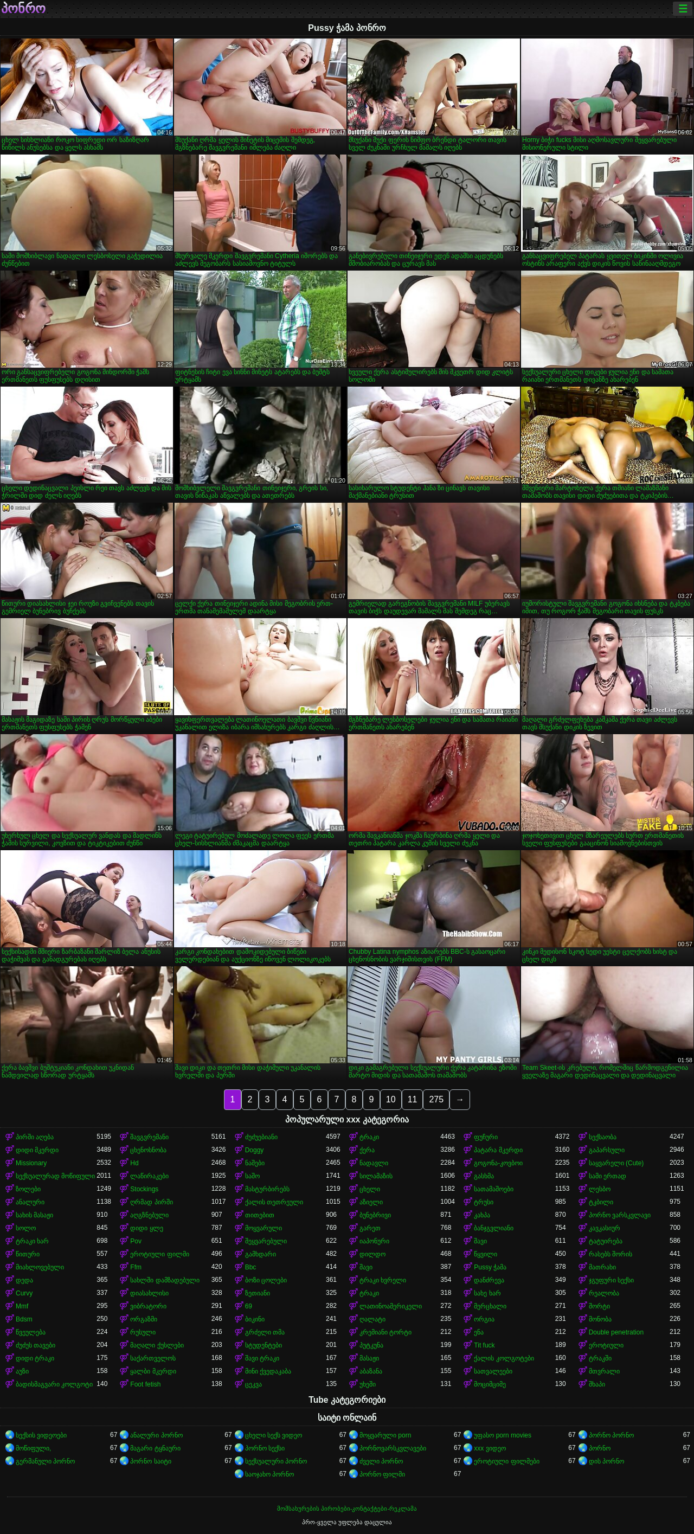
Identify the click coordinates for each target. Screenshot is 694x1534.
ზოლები (28, 1189)
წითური (28, 1254)
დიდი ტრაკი (35, 1358)
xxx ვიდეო (489, 1448)
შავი (480, 1241)
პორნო (600, 1448)
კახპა (482, 1215)
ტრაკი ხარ (32, 1241)
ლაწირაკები (149, 1176)
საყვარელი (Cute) (616, 1163)
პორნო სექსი (265, 1448)
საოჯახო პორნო (269, 1474)
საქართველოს (153, 1358)
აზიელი (371, 1202)
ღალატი (372, 1319)
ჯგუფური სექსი (611, 1280)
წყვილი (485, 1254)
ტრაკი (369, 1137)
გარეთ (370, 1228)
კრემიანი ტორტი (385, 1332)
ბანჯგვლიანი (493, 1228)
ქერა (367, 1150)
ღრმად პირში (151, 1202)
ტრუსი (483, 1202)
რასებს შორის (610, 1254)
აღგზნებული (149, 1215)
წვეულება (31, 1332)
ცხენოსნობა (148, 1150)
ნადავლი (373, 1163)
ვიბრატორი (148, 1306)
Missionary (31, 1163)
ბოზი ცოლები (266, 1280)
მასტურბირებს (267, 1189)
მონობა (600, 1319)
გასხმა (484, 1176)
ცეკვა (253, 1384)
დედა (24, 1280)
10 (391, 1099)
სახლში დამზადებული (164, 1280)
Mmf (22, 1306)
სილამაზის (376, 1176)
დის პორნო (606, 1461)
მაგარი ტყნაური (155, 1448)
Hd (134, 1163)
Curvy (24, 1293)
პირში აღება (35, 1137)
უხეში (367, 1384)
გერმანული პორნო (45, 1461)
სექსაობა (602, 1137)
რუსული (143, 1332)
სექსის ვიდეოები (41, 1435)
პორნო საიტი (150, 1461)
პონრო (23, 9)
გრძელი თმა (265, 1332)
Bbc (250, 1267)
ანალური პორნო (156, 1435)
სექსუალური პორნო (276, 1461)
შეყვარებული (266, 1241)
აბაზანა (370, 1371)
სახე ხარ (487, 1293)
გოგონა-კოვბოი (498, 1163)
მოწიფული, (33, 1448)
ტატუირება (605, 1241)
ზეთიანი (257, 1293)
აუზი (22, 1371)
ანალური (30, 1202)
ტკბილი (601, 1202)
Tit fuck (484, 1345)
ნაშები (255, 1163)
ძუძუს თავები (35, 1345)
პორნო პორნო (611, 1435)
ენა (479, 1332)
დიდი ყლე (146, 1228)
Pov (136, 1241)
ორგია (484, 1319)
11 (412, 1099)
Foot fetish (145, 1384)
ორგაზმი (143, 1319)
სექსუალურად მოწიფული (55, 1176)
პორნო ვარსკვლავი (620, 1215)
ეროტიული (606, 1345)
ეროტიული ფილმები (506, 1461)
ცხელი (369, 1189)
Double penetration (616, 1332)
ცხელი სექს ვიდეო (274, 1435)
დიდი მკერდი (37, 1150)
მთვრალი (604, 1371)
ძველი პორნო (381, 1461)
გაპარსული (607, 1150)
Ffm (136, 1267)
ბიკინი (255, 1319)
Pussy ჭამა (490, 1267)
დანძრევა (489, 1280)
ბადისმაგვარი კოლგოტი (54, 1384)
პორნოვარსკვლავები (392, 1448)
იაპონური (374, 1241)
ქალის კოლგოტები (504, 1358)
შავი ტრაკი (262, 1358)
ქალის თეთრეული (274, 1202)
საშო (252, 1176)
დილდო (372, 1254)
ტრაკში (600, 1358)
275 (436, 1099)
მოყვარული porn (385, 1435)
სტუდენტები (263, 1345)
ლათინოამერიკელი (390, 1306)
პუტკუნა (371, 1345)
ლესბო (600, 1189)
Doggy (254, 1150)
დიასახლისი (149, 1293)
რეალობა (604, 1293)
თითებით (259, 1215)
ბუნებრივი (375, 1215)
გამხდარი (260, 1254)
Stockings (144, 1189)
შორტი (599, 1306)
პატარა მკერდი (498, 1150)
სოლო (26, 1228)
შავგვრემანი (149, 1137)
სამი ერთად (607, 1176)
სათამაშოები (493, 1189)
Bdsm (24, 1319)
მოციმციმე (490, 1384)
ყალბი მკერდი (153, 1371)
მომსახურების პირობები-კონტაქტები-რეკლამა (347, 1508)
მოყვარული (263, 1228)
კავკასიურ (604, 1228)
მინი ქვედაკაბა (268, 1371)
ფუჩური (486, 1137)
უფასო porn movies (502, 1435)
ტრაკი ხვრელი (382, 1280)
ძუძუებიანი (261, 1137)
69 (248, 1306)
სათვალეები (493, 1371)
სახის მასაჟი (34, 1215)
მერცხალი (490, 1306)
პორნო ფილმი (382, 1474)
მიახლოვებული (40, 1267)
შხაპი (597, 1384)
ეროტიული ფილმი (159, 1254)
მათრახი (602, 1267)
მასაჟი (369, 1358)
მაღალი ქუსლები (156, 1345)
